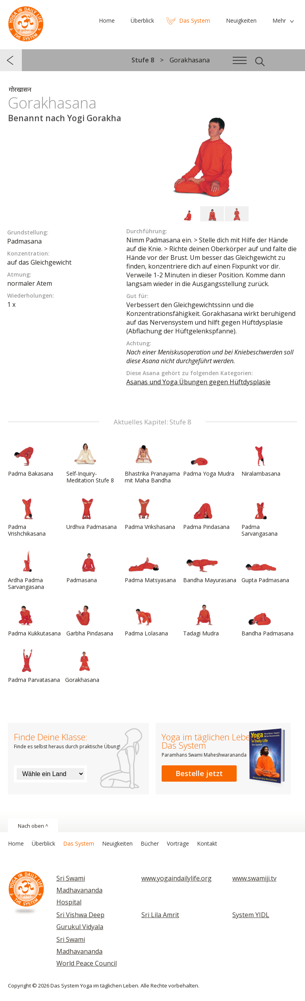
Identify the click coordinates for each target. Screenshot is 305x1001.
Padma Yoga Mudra (208, 459)
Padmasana (85, 566)
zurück (11, 60)
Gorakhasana (84, 666)
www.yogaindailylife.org (176, 878)
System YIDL (250, 914)
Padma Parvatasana (34, 666)
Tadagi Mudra (202, 619)
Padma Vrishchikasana (27, 516)
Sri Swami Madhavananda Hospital (79, 890)
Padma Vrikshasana (150, 513)
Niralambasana (260, 459)
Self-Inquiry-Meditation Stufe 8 (90, 463)
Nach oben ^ (33, 825)
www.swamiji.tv (254, 878)
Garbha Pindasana (89, 619)
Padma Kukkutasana (34, 619)
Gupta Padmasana (265, 566)
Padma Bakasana (30, 459)
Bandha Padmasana (267, 619)
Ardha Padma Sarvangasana (27, 570)
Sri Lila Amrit (160, 914)
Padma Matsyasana (150, 566)
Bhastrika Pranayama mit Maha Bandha (152, 463)
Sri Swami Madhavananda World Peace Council (86, 951)
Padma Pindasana (206, 513)
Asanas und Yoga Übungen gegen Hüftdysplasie (198, 382)
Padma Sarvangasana (260, 516)
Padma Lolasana (146, 619)
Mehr (279, 20)
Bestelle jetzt (199, 773)
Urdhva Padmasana (91, 513)
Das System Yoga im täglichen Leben (26, 22)
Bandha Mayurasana (209, 566)
